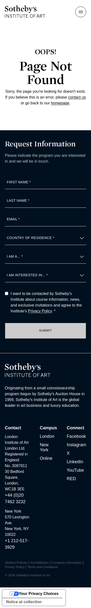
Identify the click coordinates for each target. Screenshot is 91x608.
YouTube (75, 470)
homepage (60, 103)
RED (71, 478)
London (47, 436)
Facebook (76, 436)
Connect (75, 427)
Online (46, 458)
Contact (13, 427)
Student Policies (16, 562)
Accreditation (39, 562)
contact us (77, 97)
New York (44, 447)
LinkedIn (75, 461)
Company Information (67, 562)
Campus (48, 427)
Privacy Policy (40, 311)
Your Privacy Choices (38, 594)
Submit (45, 330)
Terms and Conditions (42, 567)
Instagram (76, 444)
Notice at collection (24, 602)
